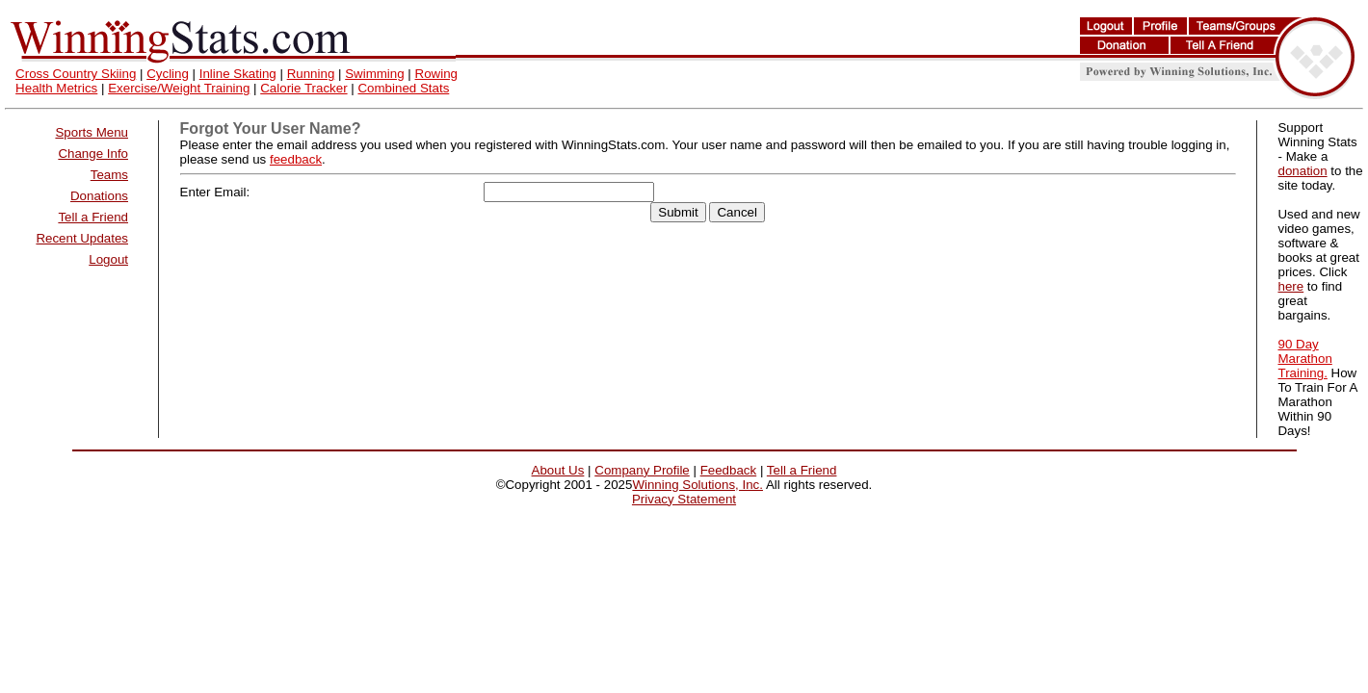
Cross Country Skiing (75, 73)
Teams (109, 174)
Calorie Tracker (303, 88)
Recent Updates (82, 238)
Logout (108, 259)
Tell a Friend (93, 217)
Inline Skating (237, 73)
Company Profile (642, 470)
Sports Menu (91, 132)
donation (1302, 171)
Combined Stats (403, 88)
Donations (99, 196)
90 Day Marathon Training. (1304, 358)
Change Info (93, 153)
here (1290, 286)
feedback (296, 159)
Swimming (374, 73)
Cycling (167, 73)
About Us (558, 470)
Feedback (728, 470)
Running (311, 73)
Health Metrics (56, 88)
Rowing (436, 73)
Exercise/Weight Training (179, 88)
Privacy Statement (684, 499)
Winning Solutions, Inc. (697, 484)
